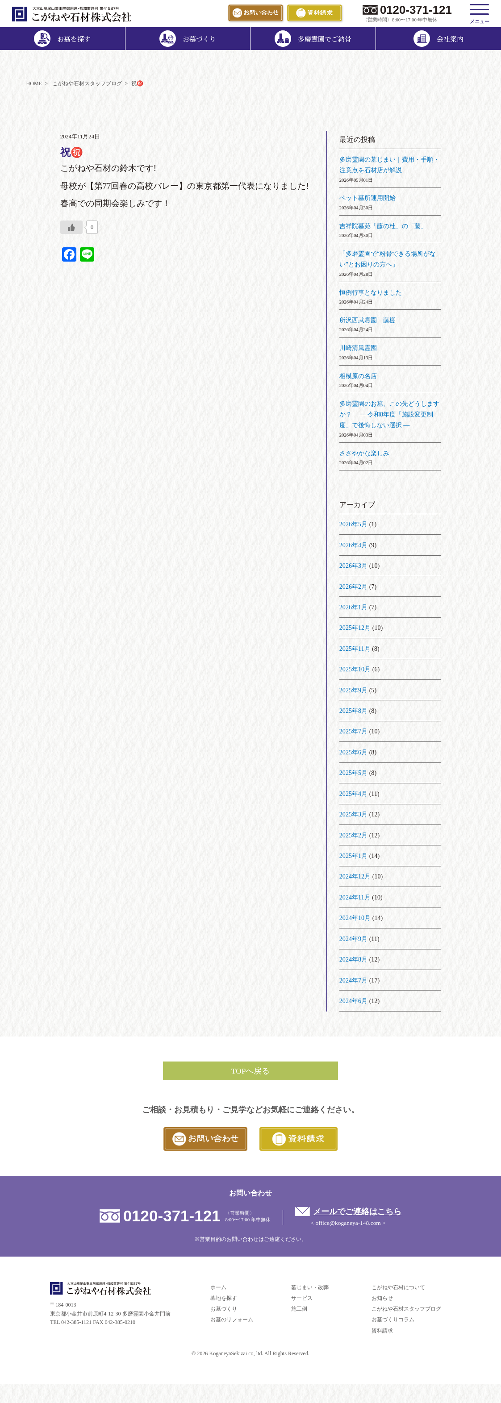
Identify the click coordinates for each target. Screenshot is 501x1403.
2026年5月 (353, 524)
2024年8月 (353, 959)
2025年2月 (353, 835)
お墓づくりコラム (393, 1319)
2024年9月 (353, 938)
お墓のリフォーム (231, 1319)
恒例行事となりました (370, 292)
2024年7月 (353, 980)
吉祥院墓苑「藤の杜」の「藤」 (383, 225)
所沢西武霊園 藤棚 (367, 320)
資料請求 (382, 1331)
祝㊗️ (71, 152)
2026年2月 (353, 586)
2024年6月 (353, 1000)
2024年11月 (355, 897)
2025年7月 (353, 731)
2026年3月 (353, 565)
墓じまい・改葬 (310, 1287)
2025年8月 (353, 710)
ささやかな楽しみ (364, 453)
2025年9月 (353, 690)
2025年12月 (355, 627)
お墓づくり (223, 1309)
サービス (302, 1298)
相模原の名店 (358, 375)
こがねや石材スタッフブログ (406, 1309)
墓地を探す (223, 1298)
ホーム (218, 1287)
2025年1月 (353, 855)
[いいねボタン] (71, 227)
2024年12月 (355, 876)
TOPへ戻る (250, 1070)
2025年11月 (355, 648)
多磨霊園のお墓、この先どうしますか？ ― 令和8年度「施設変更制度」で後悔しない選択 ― (389, 414)
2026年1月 (353, 607)
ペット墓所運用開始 (367, 197)
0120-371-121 (416, 10)
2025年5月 (353, 772)
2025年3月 (353, 814)
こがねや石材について (398, 1287)
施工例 (299, 1309)
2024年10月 (355, 917)
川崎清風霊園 (358, 347)
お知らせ (382, 1298)
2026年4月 (353, 545)
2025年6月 (353, 752)
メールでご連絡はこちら (357, 1211)
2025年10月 (355, 669)
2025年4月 (353, 793)
